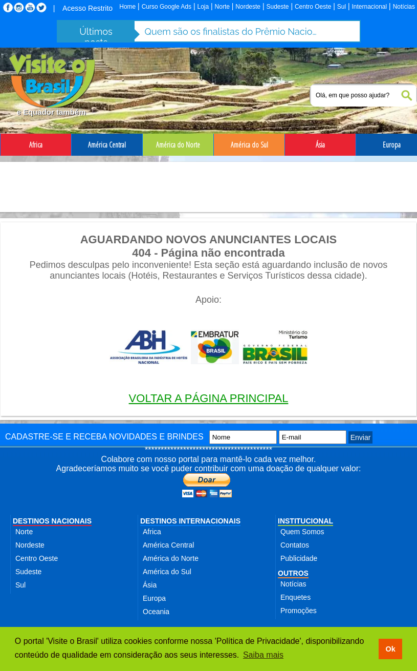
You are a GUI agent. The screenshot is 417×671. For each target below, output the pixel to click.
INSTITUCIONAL (305, 521)
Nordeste (247, 6)
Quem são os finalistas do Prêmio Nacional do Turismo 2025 (232, 31)
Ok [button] (390, 649)
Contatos (294, 545)
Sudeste (277, 6)
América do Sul (167, 572)
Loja (203, 6)
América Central (168, 545)
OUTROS (293, 573)
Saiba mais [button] (263, 655)
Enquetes (295, 597)
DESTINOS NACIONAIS (52, 521)
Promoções (298, 610)
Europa (154, 598)
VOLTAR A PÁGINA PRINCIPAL (209, 398)
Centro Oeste (313, 6)
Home (127, 6)
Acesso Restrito (87, 8)
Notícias (404, 6)
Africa (152, 532)
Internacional (369, 6)
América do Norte (171, 558)
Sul (341, 6)
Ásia (150, 585)
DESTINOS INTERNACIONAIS (190, 521)
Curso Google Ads (166, 6)
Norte (222, 6)
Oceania (156, 611)
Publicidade (298, 558)
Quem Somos (302, 532)
